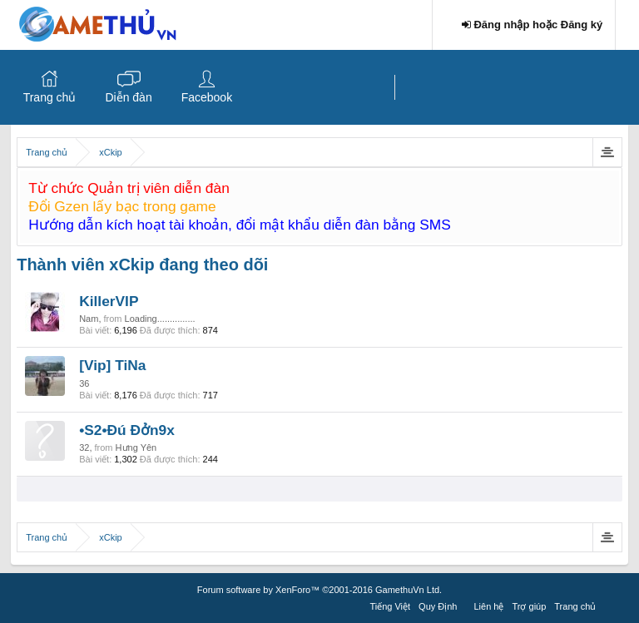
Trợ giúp (529, 606)
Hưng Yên (136, 447)
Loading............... (160, 319)
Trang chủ (50, 97)
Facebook (206, 97)
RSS (610, 604)
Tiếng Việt (389, 606)
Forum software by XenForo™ (319, 590)
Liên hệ (489, 606)
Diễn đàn (128, 97)
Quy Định (438, 606)
